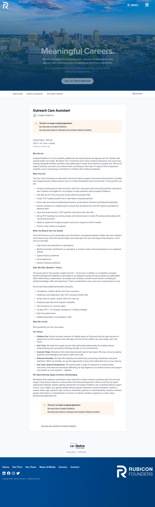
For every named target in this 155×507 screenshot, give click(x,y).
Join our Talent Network (77, 81)
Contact (76, 467)
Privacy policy (71, 452)
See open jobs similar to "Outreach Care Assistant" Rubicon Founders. (65, 130)
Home (5, 467)
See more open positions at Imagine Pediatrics (58, 426)
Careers (64, 467)
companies (35, 94)
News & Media (48, 467)
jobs (18, 94)
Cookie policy (82, 452)
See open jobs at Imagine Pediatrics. (53, 127)
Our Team (31, 467)
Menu (132, 4)
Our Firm (17, 467)
